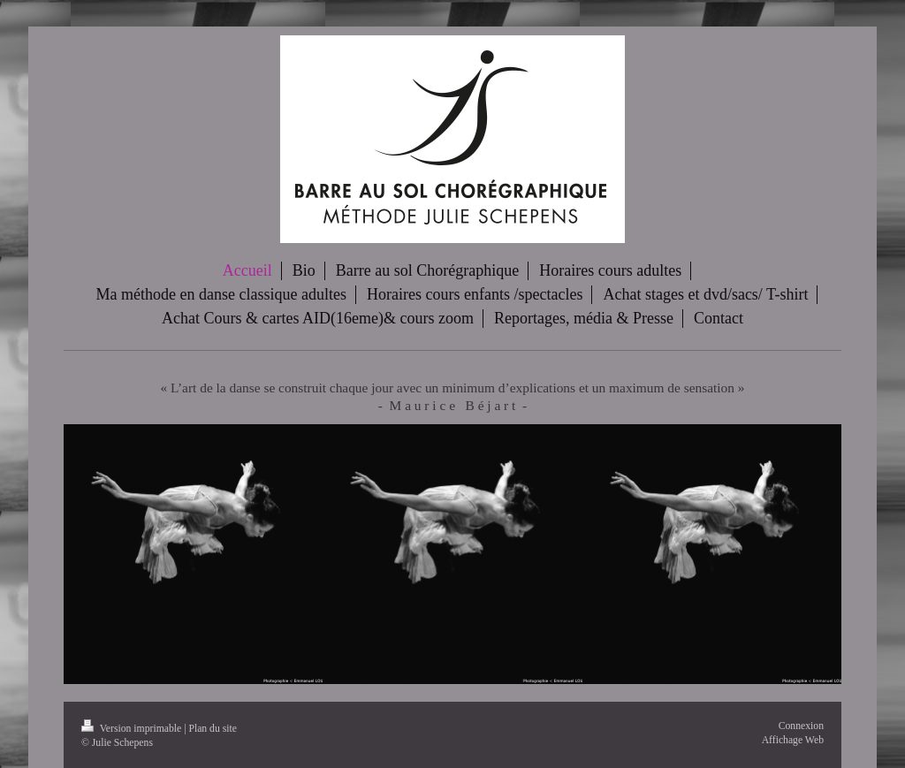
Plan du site (212, 728)
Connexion (801, 726)
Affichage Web (793, 740)
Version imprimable (132, 728)
